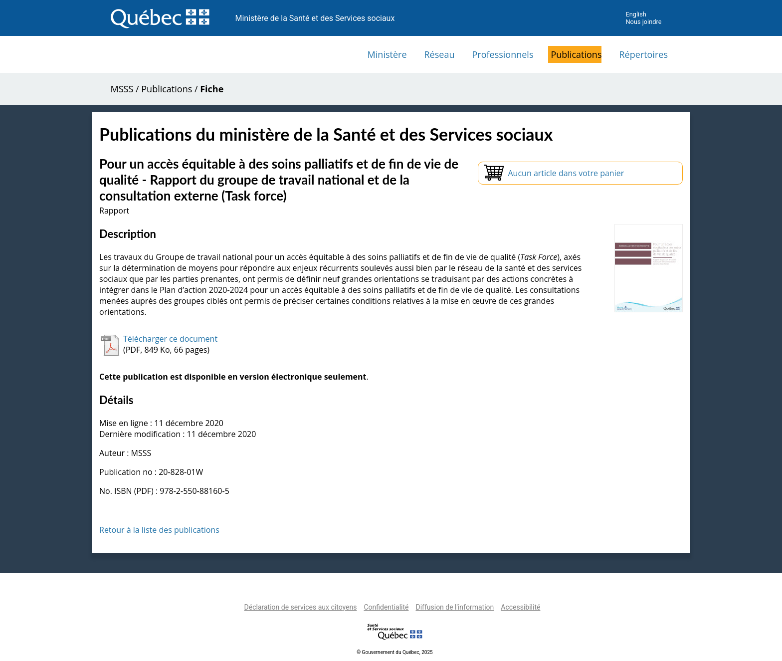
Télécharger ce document (170, 338)
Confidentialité (386, 607)
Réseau (439, 54)
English (635, 14)
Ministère (387, 54)
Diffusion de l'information (454, 607)
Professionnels (502, 54)
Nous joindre (643, 21)
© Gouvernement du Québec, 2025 (394, 652)
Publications (576, 54)
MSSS (122, 89)
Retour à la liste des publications (159, 529)
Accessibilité (520, 607)
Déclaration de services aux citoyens (300, 607)
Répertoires (643, 54)
